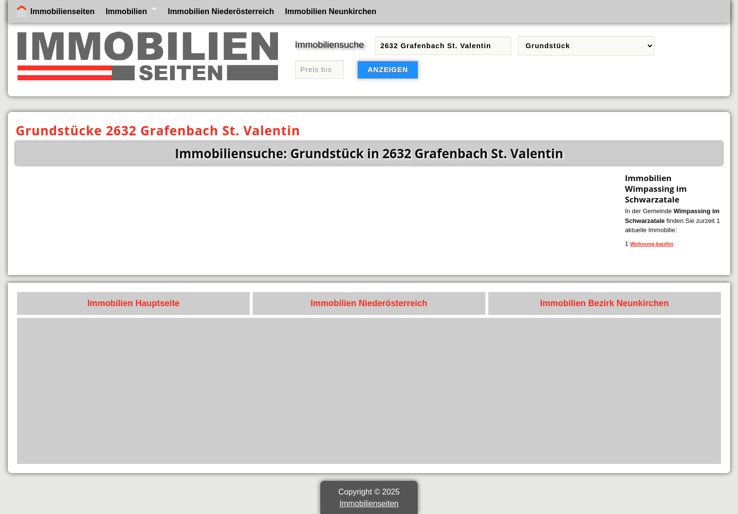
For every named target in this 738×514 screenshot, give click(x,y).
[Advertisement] (424, 391)
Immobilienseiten (62, 11)
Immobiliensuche (329, 44)
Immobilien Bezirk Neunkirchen (604, 303)
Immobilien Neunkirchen (331, 11)
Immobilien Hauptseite (133, 303)
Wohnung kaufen (651, 244)
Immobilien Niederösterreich (221, 11)
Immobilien (126, 11)
